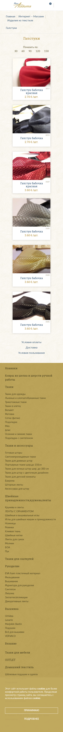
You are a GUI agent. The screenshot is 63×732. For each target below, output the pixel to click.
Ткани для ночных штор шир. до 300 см (27, 469)
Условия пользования (31, 353)
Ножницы (10, 523)
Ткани (9, 387)
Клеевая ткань (12, 531)
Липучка (9, 593)
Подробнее (31, 719)
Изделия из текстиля (20, 20)
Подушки (10, 628)
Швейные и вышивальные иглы (22, 515)
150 (46, 51)
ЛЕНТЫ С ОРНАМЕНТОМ (19, 511)
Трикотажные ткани (16, 402)
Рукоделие (12, 566)
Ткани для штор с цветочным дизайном (26, 473)
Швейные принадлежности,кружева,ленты (28, 498)
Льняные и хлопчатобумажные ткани (25, 398)
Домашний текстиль (19, 667)
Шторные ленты (14, 485)
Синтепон (10, 589)
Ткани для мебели (17, 652)
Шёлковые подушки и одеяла (21, 674)
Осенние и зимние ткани (18, 434)
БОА (7, 547)
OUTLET (10, 660)
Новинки (11, 368)
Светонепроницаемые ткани (20, 457)
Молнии (9, 543)
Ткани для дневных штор (18, 461)
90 (30, 51)
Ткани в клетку (13, 406)
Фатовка (9, 414)
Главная (10, 16)
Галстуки (11, 28)
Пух (7, 551)
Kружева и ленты (14, 507)
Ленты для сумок (14, 539)
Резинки (9, 527)
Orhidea (9, 616)
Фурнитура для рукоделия (19, 585)
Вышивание (11, 581)
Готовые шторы (13, 453)
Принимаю (31, 710)
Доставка (31, 347)
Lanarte (9, 620)
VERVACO (10, 636)
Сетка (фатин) (12, 418)
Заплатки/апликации (16, 597)
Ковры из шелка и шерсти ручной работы (28, 377)
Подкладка (11, 422)
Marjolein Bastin (13, 624)
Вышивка (11, 609)
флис (8, 430)
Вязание (11, 643)
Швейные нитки (14, 535)
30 (15, 51)
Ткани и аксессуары (19, 445)
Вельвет (9, 410)
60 (23, 51)
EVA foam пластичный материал (22, 573)
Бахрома (9, 481)
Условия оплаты (31, 342)
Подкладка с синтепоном (19, 438)
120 (38, 51)
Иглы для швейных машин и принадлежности (30, 519)
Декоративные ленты (16, 601)
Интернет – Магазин (31, 16)
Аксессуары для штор (17, 489)
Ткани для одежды (15, 394)
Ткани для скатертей (19, 559)
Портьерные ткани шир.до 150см (23, 465)
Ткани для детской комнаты (20, 477)
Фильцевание (12, 577)
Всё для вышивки (14, 632)
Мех (7, 426)
